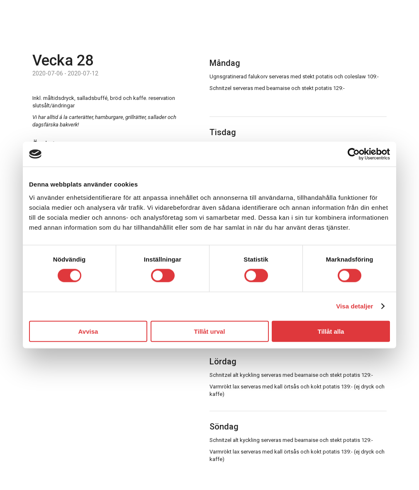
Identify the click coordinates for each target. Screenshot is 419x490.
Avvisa (88, 331)
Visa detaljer (354, 306)
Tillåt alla (331, 331)
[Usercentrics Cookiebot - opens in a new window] (353, 154)
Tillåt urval (209, 331)
